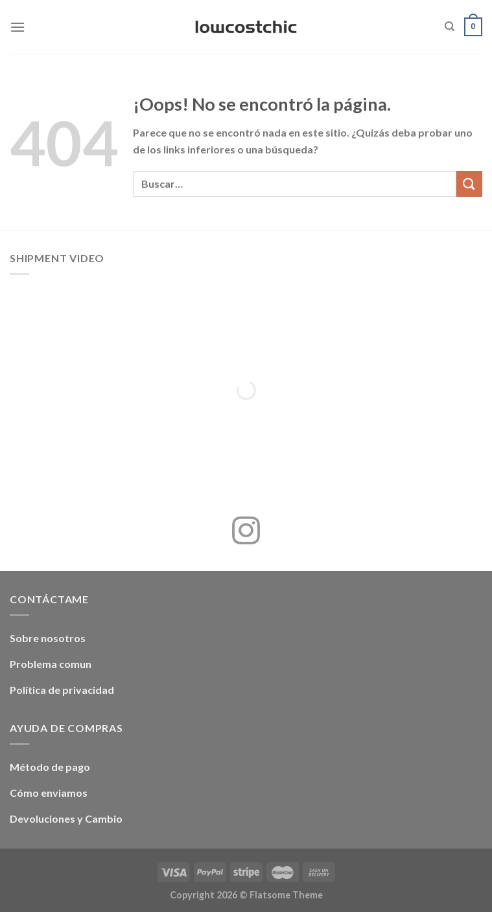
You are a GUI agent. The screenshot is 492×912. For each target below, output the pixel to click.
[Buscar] (449, 26)
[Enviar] (469, 183)
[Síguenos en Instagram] (246, 532)
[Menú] (17, 27)
